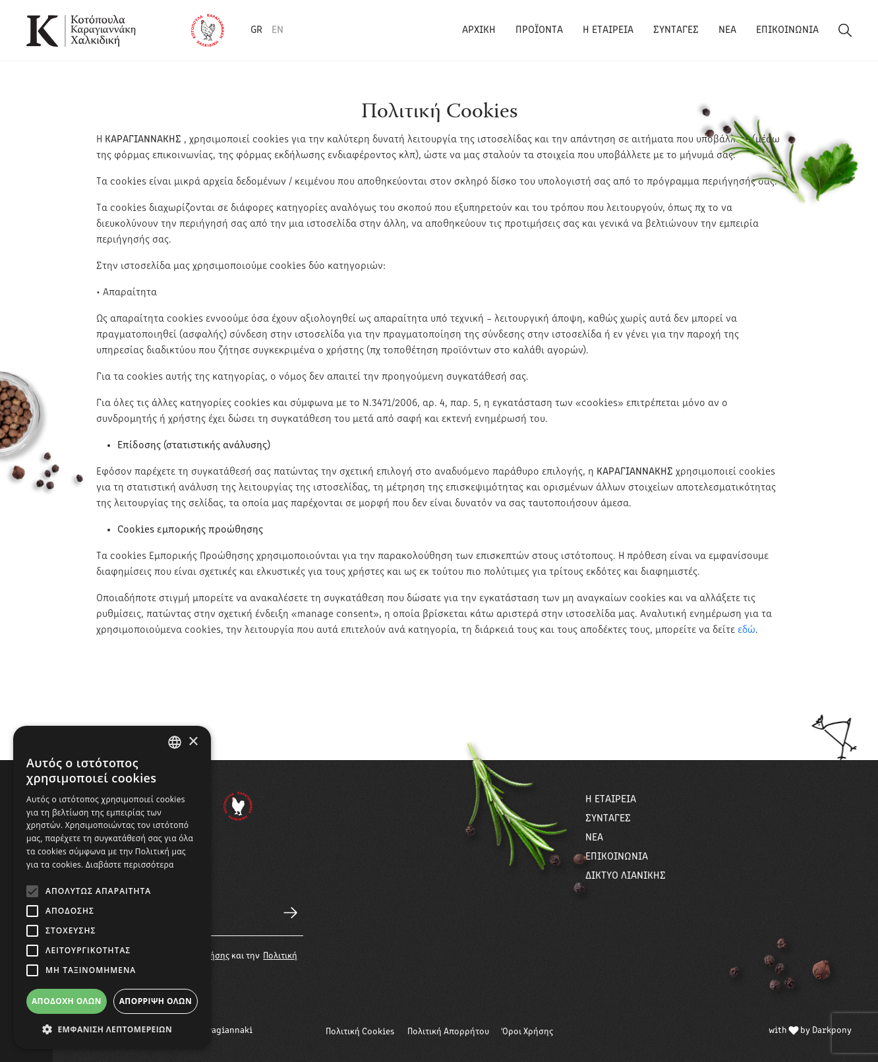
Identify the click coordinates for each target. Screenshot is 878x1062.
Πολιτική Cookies (360, 1032)
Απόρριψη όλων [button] (155, 1001)
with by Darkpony (810, 1031)
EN (277, 30)
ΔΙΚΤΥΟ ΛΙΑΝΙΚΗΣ (625, 876)
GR (256, 30)
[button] (112, 1029)
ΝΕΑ (727, 30)
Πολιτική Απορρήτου (448, 1032)
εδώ (746, 630)
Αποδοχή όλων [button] (67, 1001)
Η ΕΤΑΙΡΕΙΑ (608, 30)
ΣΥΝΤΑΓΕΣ (676, 30)
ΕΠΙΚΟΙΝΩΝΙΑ (787, 30)
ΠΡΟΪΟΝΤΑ (539, 30)
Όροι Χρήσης (527, 1032)
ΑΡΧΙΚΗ (479, 30)
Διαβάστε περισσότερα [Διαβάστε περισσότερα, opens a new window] (130, 864)
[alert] (112, 887)
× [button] (193, 742)
